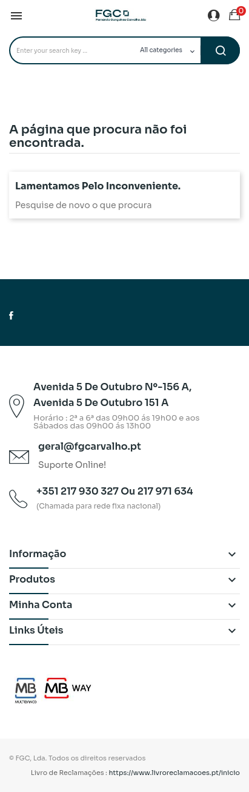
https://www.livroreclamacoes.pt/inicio (175, 772)
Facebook (11, 315)
